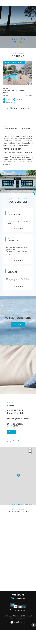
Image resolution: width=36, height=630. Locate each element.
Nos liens (12, 618)
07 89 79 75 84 (15, 410)
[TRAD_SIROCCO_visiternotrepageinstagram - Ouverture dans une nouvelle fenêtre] (18, 440)
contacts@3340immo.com (18, 418)
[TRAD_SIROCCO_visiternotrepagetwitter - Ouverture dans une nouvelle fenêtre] (13, 440)
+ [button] (30, 449)
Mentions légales (23, 616)
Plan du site (15, 616)
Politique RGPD (18, 618)
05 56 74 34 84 (15, 413)
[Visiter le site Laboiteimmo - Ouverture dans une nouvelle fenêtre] (18, 624)
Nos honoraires (8, 616)
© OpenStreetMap (28, 504)
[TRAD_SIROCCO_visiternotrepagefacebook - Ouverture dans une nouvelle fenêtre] (9, 440)
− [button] (30, 452)
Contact (34, 191)
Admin (30, 616)
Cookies (24, 618)
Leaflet (14, 504)
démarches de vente (20, 155)
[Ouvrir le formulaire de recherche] (6, 3)
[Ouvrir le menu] (26, 3)
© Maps (19, 504)
